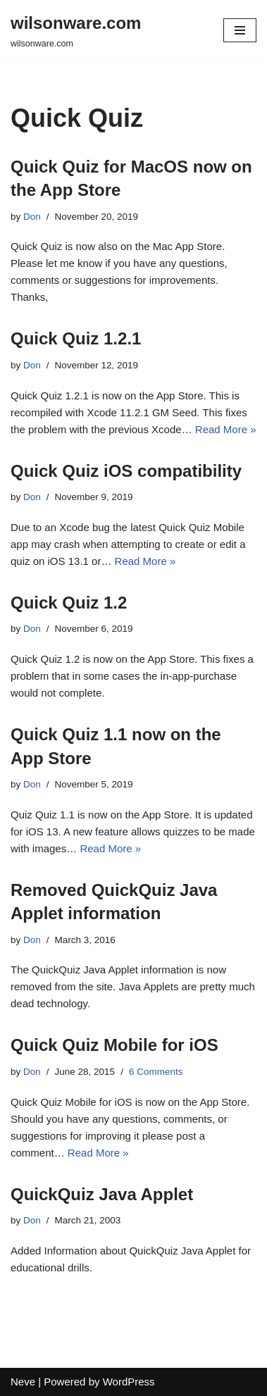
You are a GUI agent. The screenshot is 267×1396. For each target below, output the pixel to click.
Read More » (225, 429)
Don (32, 216)
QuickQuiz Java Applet (102, 1194)
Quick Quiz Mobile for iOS (114, 1044)
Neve (23, 1382)
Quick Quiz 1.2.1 (76, 338)
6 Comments (156, 1071)
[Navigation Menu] (239, 30)
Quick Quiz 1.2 (69, 602)
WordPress (129, 1382)
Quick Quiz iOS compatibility (126, 470)
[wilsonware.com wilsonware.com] (76, 30)
